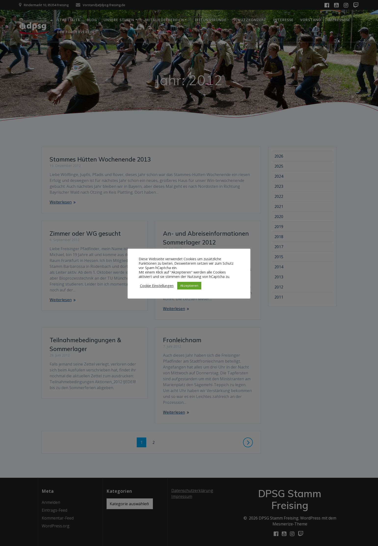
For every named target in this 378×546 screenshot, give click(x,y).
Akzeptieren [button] (189, 285)
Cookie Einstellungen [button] (157, 285)
